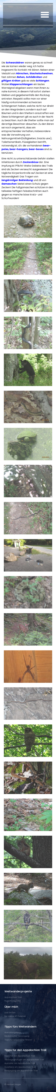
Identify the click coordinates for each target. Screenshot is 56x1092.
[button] (45, 14)
